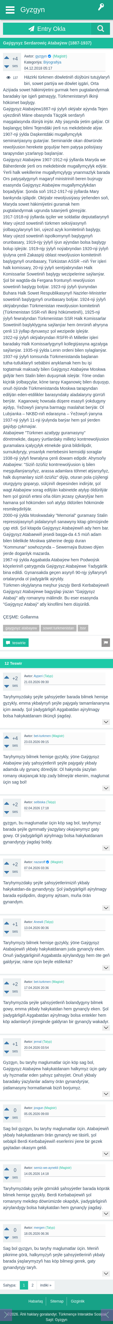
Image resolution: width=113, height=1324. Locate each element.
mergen (39, 1227)
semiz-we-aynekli (46, 1167)
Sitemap (57, 1301)
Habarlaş (35, 1301)
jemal (37, 1041)
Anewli (38, 922)
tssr (83, 628)
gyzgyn (41, 56)
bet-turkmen (42, 736)
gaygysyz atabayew (21, 628)
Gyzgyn (32, 9)
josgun (38, 1108)
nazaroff (39, 862)
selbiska (39, 802)
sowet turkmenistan (58, 628)
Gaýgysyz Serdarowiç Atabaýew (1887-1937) (47, 43)
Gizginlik (77, 1301)
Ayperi (38, 676)
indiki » (45, 1285)
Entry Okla (51, 28)
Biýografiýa (52, 62)
